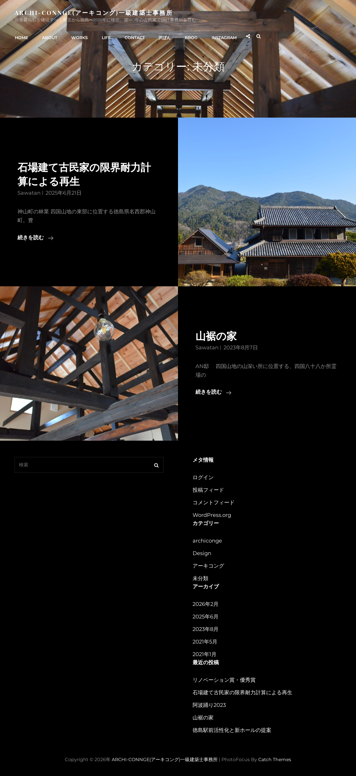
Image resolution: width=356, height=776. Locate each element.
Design (202, 553)
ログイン (203, 477)
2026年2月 (206, 604)
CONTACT (131, 36)
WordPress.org (212, 515)
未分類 (200, 578)
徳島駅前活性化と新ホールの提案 (232, 730)
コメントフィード (214, 502)
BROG (185, 36)
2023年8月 (206, 629)
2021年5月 (205, 642)
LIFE (103, 36)
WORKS (77, 36)
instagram (218, 36)
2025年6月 (206, 616)
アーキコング (208, 566)
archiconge (207, 541)
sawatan (29, 193)
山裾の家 (217, 336)
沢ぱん (160, 36)
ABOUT (48, 36)
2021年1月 (205, 654)
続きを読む (35, 237)
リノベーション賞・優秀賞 (224, 680)
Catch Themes (275, 759)
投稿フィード (208, 490)
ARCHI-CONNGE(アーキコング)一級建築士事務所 (94, 12)
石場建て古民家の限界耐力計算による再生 (242, 692)
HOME (21, 36)
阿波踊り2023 (209, 705)
